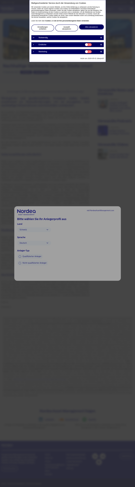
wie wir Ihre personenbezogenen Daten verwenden (71, 21)
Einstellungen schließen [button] (43, 28)
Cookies (48, 21)
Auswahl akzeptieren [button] (66, 28)
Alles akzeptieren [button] (91, 27)
